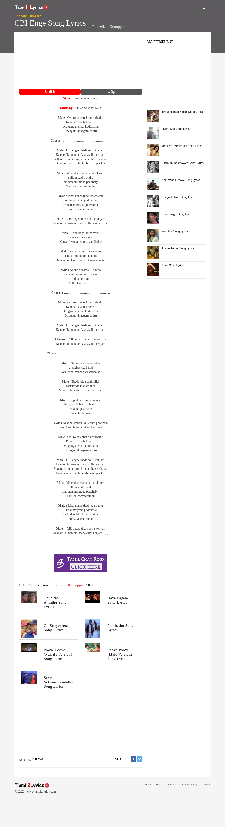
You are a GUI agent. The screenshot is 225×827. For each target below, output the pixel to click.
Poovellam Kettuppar (108, 26)
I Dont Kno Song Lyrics (176, 128)
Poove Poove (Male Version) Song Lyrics (119, 654)
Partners (172, 784)
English (50, 91)
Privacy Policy (189, 784)
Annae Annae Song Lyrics (178, 248)
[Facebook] (210, 7)
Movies (160, 784)
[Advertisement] (80, 60)
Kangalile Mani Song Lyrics (178, 197)
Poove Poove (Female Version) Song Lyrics (58, 654)
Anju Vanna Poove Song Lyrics (181, 180)
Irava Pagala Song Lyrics (117, 600)
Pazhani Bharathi (28, 16)
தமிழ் (111, 91)
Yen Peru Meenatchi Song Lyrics (182, 145)
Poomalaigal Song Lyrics (177, 214)
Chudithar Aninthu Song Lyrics (55, 602)
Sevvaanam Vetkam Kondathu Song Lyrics (58, 682)
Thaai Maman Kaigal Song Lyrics (182, 111)
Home (148, 784)
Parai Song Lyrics (173, 265)
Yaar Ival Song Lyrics (175, 231)
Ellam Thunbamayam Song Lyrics (183, 162)
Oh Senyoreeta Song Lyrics (56, 627)
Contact (206, 784)
